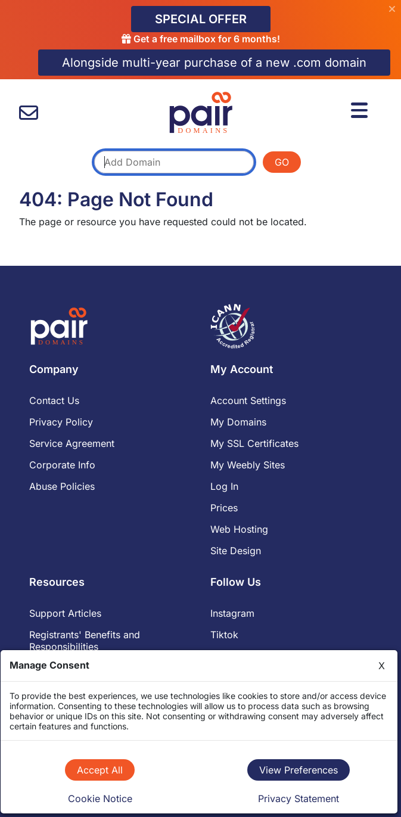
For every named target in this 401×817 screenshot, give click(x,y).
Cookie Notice (100, 798)
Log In (224, 486)
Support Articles (65, 613)
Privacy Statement (298, 798)
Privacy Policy (61, 422)
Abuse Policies (62, 486)
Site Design (235, 551)
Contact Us (54, 400)
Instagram (232, 613)
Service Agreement (71, 443)
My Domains (238, 422)
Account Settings (248, 400)
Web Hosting (239, 529)
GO (282, 162)
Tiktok (224, 635)
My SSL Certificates (254, 443)
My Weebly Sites (247, 465)
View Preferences (298, 770)
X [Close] (381, 666)
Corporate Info (62, 465)
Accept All (100, 770)
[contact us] (28, 113)
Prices (224, 508)
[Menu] (361, 108)
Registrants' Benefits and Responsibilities (84, 641)
